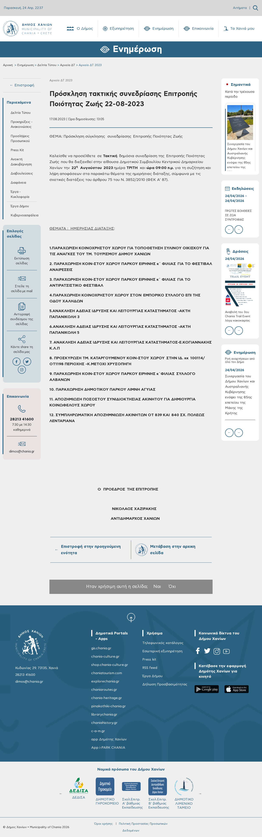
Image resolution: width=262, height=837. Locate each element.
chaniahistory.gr (104, 722)
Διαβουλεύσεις (22, 173)
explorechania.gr (105, 681)
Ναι (157, 586)
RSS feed (149, 667)
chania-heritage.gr (106, 698)
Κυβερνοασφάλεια (24, 215)
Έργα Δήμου (20, 206)
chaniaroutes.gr (104, 689)
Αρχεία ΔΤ (67, 65)
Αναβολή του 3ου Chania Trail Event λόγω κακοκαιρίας (237, 316)
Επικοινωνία (199, 28)
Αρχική (8, 65)
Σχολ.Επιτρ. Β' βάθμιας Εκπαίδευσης (158, 793)
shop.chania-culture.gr (109, 664)
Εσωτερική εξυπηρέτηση (162, 651)
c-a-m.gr (98, 731)
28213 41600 (22, 419)
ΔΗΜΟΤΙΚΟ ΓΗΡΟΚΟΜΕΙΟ (107, 791)
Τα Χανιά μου (239, 28)
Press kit (149, 659)
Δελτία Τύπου (46, 65)
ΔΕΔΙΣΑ (78, 788)
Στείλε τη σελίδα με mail (21, 284)
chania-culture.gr (105, 656)
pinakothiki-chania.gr (108, 706)
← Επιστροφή (22, 85)
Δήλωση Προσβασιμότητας (164, 684)
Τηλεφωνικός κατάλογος (163, 643)
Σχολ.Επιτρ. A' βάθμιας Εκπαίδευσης (132, 793)
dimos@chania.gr (21, 451)
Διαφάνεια (18, 182)
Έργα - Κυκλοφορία (20, 194)
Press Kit (17, 150)
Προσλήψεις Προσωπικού (20, 139)
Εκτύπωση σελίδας (21, 256)
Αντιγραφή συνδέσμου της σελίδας (21, 314)
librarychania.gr (104, 714)
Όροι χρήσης (103, 823)
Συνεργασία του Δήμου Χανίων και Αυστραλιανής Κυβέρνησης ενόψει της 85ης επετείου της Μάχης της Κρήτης (240, 395)
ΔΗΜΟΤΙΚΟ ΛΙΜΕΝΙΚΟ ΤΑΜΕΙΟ (184, 793)
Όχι (172, 586)
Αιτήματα (240, 8)
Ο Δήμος (79, 28)
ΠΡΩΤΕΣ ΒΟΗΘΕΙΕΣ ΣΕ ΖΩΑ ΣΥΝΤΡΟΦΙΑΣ (238, 215)
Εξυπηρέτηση (118, 28)
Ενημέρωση (159, 28)
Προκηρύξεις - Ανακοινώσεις (21, 124)
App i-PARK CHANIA (108, 747)
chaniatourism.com (106, 673)
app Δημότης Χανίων (109, 739)
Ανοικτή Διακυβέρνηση (21, 162)
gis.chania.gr (101, 648)
